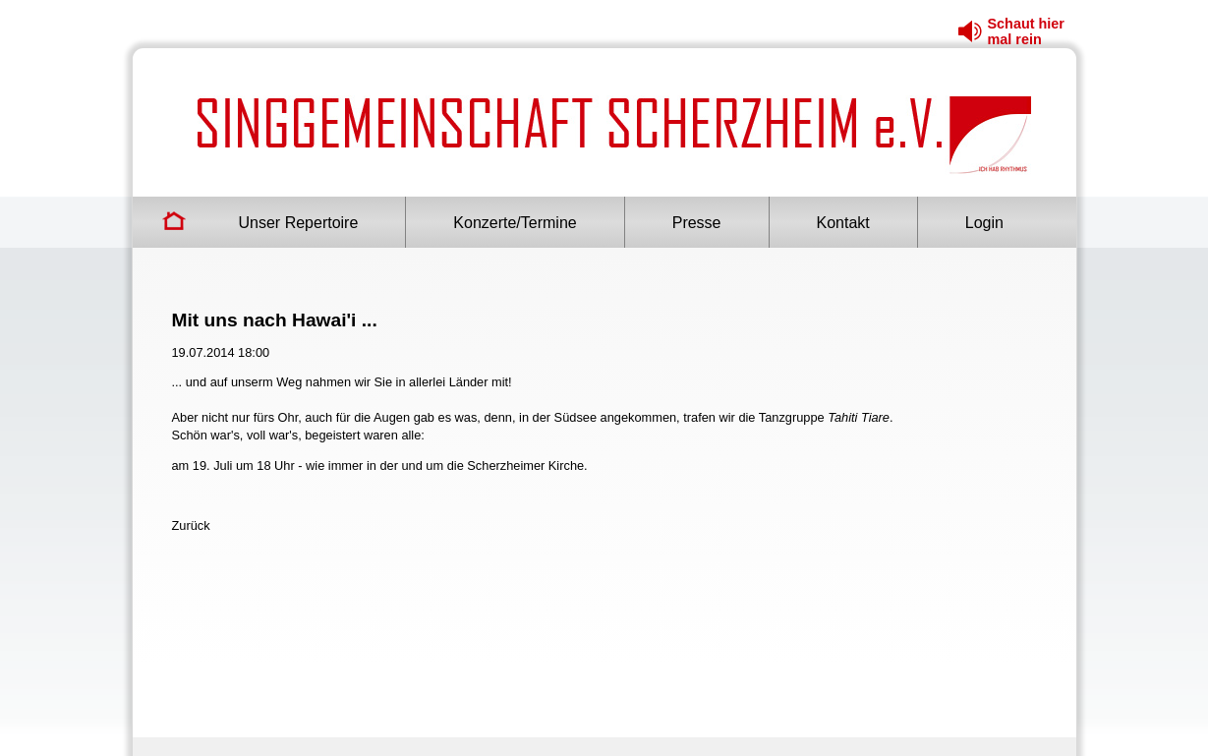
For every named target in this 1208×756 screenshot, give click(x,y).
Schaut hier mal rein (1026, 31)
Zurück (191, 525)
